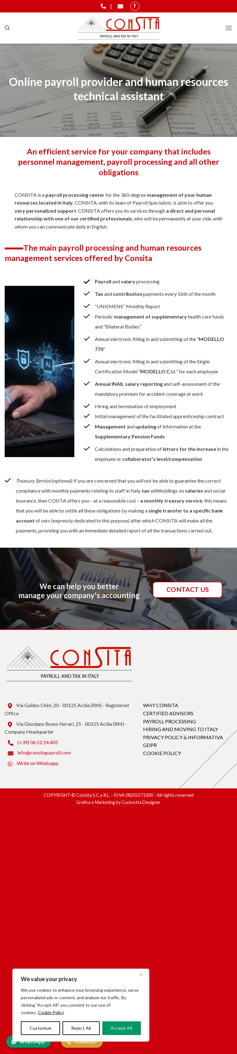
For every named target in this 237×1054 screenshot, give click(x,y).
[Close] (141, 974)
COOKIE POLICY (162, 753)
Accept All (121, 1028)
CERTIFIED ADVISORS (168, 713)
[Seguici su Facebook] (134, 6)
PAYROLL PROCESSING (169, 721)
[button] (7, 28)
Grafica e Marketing (95, 802)
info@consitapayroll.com (38, 752)
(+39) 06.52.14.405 (31, 742)
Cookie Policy (51, 1012)
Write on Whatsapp (31, 763)
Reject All (81, 1028)
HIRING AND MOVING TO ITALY (180, 729)
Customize (41, 1028)
